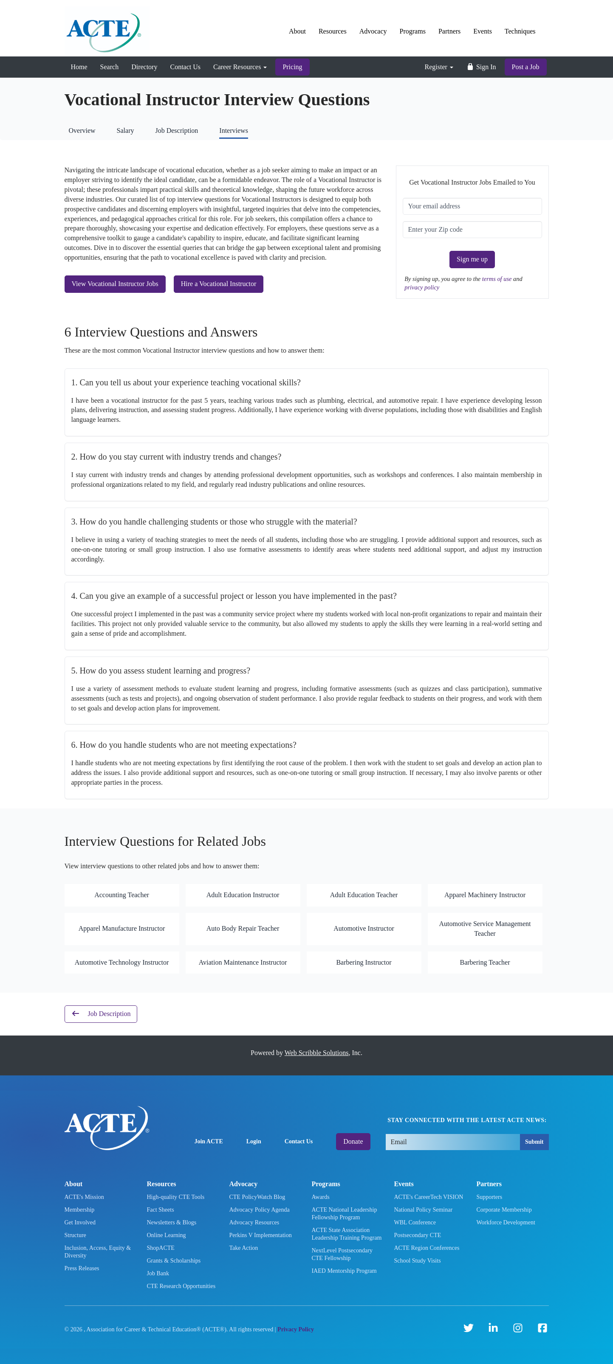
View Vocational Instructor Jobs (115, 283)
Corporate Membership (503, 1210)
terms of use (497, 278)
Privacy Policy (295, 1329)
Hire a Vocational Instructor (219, 283)
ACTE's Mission (84, 1197)
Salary (125, 130)
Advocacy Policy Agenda (259, 1210)
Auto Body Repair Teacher (242, 928)
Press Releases (82, 1268)
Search (109, 66)
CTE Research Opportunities (181, 1286)
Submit (534, 1142)
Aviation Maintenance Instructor (243, 962)
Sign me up (472, 259)
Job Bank (158, 1273)
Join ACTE (208, 1141)
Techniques (520, 31)
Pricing (292, 66)
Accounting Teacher (121, 894)
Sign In (481, 66)
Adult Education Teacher (364, 894)
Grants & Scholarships (174, 1260)
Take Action (243, 1248)
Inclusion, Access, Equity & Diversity (98, 1252)
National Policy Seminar (423, 1210)
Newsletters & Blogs (171, 1222)
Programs (413, 31)
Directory (144, 66)
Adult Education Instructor (243, 894)
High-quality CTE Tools (175, 1197)
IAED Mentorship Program (343, 1271)
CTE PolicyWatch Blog (257, 1197)
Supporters (489, 1197)
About (297, 31)
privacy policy (421, 287)
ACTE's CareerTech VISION (428, 1197)
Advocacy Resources (254, 1222)
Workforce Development (505, 1222)
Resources (333, 31)
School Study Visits (417, 1260)
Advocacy (373, 31)
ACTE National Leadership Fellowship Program (344, 1214)
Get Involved (80, 1222)
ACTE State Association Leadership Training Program (346, 1234)
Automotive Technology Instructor (122, 962)
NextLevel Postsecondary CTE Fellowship (341, 1254)
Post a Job (526, 66)
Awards (320, 1197)
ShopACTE (160, 1248)
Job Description (176, 130)
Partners (449, 31)
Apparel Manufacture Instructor (122, 928)
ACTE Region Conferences (426, 1248)
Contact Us (185, 66)
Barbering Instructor (363, 962)
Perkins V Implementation (260, 1235)
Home (79, 66)
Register (439, 66)
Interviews (233, 130)
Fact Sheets (160, 1210)
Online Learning (166, 1235)
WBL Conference (415, 1222)
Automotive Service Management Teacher (485, 928)
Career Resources (240, 66)
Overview (82, 130)
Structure (75, 1235)
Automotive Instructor (363, 928)
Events (482, 31)
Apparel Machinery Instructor (484, 894)
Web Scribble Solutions (317, 1052)
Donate (353, 1141)
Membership (80, 1210)
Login (253, 1141)
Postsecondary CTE (417, 1235)
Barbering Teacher (485, 962)
